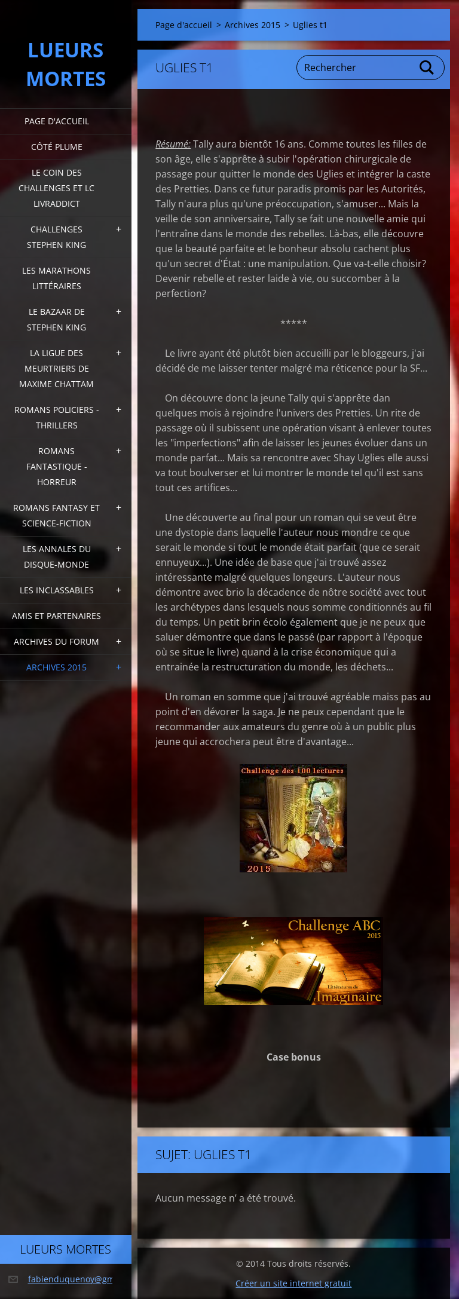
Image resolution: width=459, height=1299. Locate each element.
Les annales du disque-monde (57, 556)
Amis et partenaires (56, 615)
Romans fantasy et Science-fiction (56, 515)
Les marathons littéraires (56, 278)
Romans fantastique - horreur (56, 466)
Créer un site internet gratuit (293, 1283)
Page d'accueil (57, 121)
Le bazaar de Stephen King (56, 319)
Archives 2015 (56, 667)
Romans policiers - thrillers (56, 417)
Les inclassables (57, 590)
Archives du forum (56, 641)
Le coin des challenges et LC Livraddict (56, 188)
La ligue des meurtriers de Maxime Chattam (56, 368)
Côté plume (56, 146)
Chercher (427, 67)
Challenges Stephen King (56, 236)
